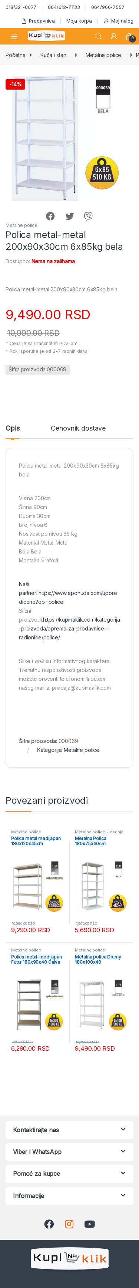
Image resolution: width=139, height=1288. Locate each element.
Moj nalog (118, 21)
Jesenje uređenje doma (99, 834)
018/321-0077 (21, 7)
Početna (16, 55)
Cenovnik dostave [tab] (78, 428)
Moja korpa (79, 21)
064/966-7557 (107, 7)
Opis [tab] (12, 428)
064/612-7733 (64, 7)
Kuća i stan (53, 55)
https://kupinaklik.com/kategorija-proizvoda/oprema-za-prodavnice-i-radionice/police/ (69, 628)
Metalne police (103, 55)
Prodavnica (38, 21)
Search (98, 36)
